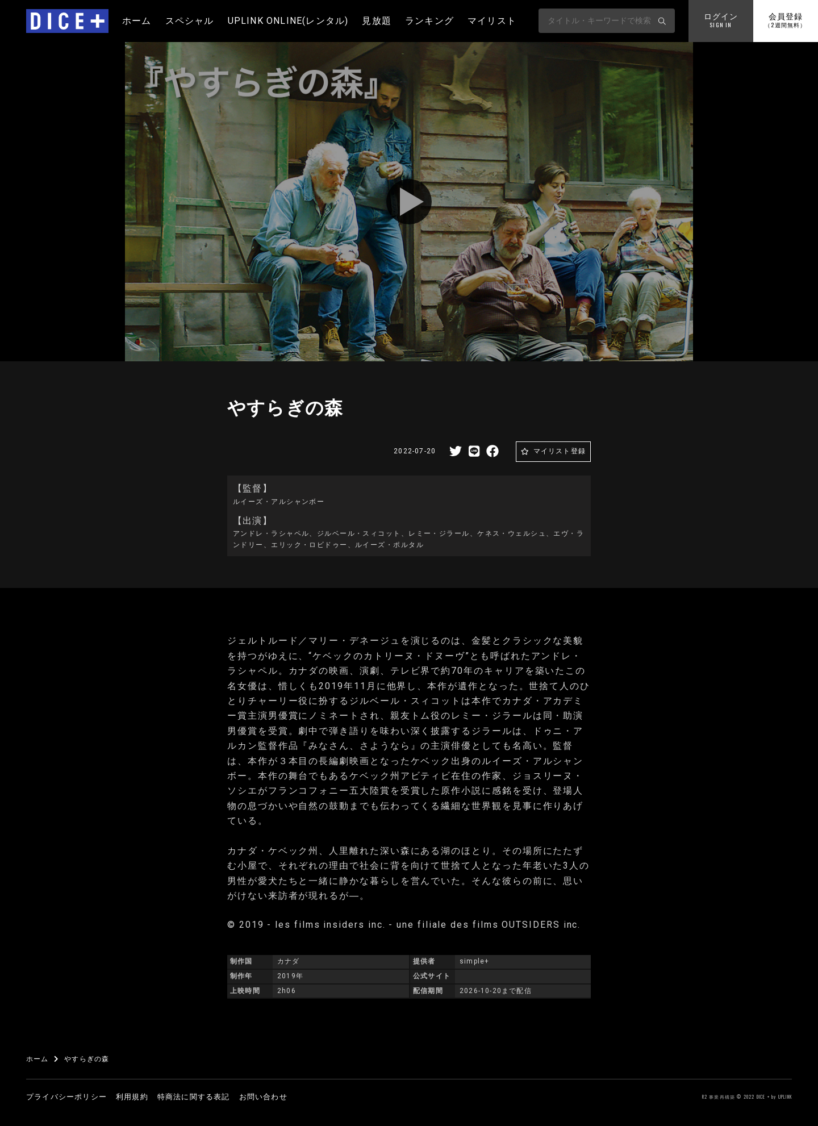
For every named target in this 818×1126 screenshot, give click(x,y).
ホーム (137, 20)
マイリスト (492, 20)
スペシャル (189, 20)
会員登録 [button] (785, 21)
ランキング (429, 20)
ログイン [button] (721, 21)
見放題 (376, 20)
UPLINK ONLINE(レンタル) (288, 20)
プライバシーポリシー (66, 1096)
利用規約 (132, 1096)
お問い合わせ (263, 1096)
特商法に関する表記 (193, 1096)
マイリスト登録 (559, 451)
